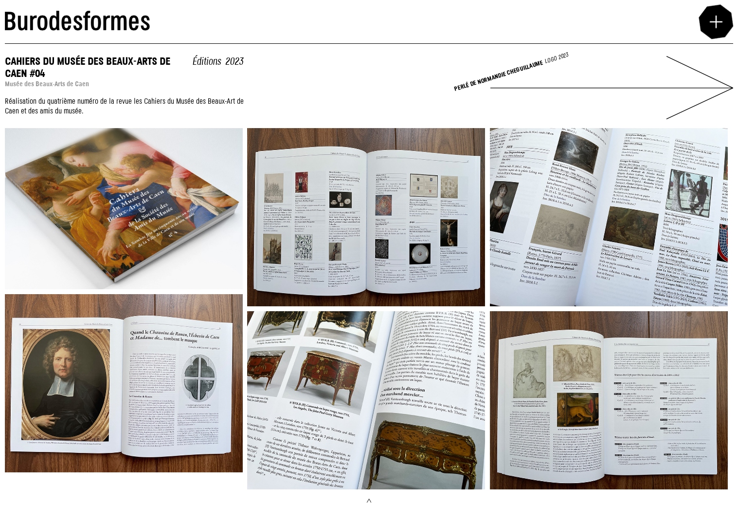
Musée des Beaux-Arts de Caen (47, 84)
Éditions (206, 62)
